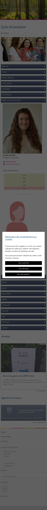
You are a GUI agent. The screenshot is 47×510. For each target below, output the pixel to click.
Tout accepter (23, 263)
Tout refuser (23, 269)
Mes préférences (23, 274)
